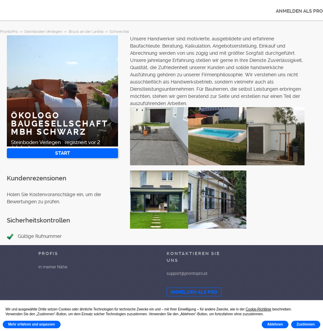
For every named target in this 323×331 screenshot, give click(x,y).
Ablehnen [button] (275, 324)
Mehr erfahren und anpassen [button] (31, 324)
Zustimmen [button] (306, 324)
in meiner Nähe (52, 267)
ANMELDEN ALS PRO (194, 292)
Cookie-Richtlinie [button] (258, 309)
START (62, 153)
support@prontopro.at (187, 273)
